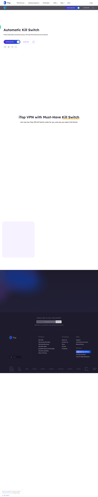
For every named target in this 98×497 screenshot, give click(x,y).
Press (63, 344)
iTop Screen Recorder (44, 342)
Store (68, 3)
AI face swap (19, 369)
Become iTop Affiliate (83, 352)
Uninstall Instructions (82, 342)
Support (78, 340)
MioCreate (60, 369)
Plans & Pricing (42, 353)
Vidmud (78, 369)
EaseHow (51, 369)
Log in (91, 3)
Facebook (64, 348)
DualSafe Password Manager (46, 348)
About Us (64, 340)
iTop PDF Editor (42, 346)
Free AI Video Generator (83, 356)
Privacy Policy (95, 369)
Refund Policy (80, 344)
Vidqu (26, 369)
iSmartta (70, 369)
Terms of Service (87, 369)
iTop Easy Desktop (43, 350)
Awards (64, 346)
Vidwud (34, 369)
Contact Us (65, 342)
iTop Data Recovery (43, 344)
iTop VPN (40, 340)
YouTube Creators (81, 354)
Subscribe (58, 321)
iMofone (43, 369)
